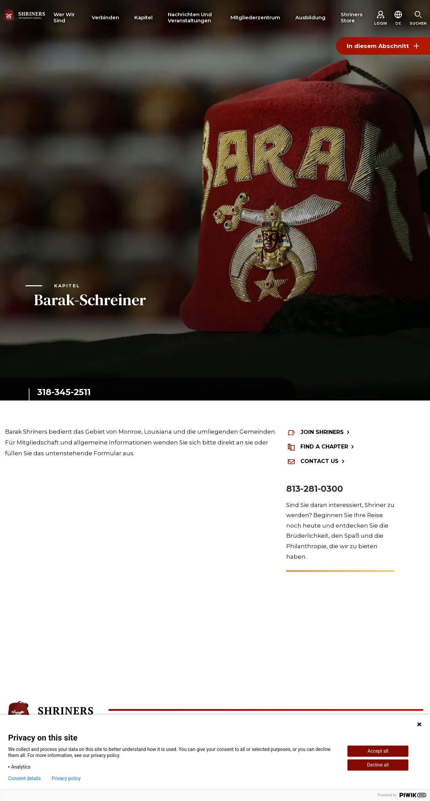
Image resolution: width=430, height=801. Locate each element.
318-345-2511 (64, 392)
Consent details (24, 778)
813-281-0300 (314, 489)
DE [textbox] (398, 23)
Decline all (378, 765)
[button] (398, 23)
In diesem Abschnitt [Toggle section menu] (383, 46)
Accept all (377, 751)
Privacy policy (66, 778)
